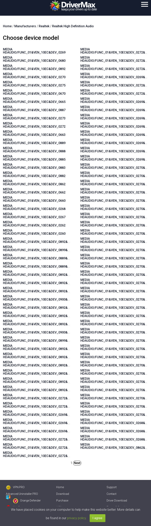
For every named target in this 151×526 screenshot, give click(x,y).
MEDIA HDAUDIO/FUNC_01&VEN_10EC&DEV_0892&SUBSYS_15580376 (49, 355)
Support (112, 487)
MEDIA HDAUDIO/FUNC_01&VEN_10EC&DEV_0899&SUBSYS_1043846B (49, 248)
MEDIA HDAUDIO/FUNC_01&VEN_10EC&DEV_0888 (34, 149)
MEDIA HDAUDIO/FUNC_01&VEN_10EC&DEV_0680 (34, 59)
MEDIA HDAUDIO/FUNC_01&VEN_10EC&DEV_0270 (34, 75)
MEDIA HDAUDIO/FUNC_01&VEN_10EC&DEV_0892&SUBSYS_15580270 (49, 322)
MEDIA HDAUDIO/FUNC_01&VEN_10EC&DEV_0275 (34, 83)
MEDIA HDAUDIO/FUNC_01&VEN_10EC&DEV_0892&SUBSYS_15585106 (49, 372)
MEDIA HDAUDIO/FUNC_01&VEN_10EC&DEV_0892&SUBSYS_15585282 (49, 273)
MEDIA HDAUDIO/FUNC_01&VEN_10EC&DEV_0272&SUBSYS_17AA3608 (49, 405)
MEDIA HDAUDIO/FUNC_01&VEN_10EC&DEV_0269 (34, 50)
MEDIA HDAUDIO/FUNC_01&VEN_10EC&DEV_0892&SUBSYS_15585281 (49, 281)
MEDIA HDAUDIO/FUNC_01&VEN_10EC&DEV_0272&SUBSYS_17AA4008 (49, 446)
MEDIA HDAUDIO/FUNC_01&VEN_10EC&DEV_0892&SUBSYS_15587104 (49, 388)
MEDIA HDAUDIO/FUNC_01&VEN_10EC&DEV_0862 (34, 182)
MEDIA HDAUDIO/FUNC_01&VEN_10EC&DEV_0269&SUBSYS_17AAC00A (50, 429)
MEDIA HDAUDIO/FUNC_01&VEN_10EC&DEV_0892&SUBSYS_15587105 (49, 380)
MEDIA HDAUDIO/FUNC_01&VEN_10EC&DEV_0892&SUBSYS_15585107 (49, 363)
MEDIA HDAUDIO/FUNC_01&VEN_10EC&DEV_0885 (34, 157)
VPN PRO (15, 487)
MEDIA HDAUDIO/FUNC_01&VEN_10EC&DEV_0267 (34, 215)
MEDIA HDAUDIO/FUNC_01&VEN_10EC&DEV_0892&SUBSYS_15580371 (49, 240)
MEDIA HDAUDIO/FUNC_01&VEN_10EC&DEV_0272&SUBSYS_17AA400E (49, 396)
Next (77, 463)
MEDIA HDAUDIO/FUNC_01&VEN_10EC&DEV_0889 (34, 141)
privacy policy (76, 518)
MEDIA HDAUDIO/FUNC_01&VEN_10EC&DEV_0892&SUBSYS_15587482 (49, 289)
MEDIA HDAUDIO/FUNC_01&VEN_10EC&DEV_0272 (34, 125)
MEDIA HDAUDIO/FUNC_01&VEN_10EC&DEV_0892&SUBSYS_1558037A (49, 306)
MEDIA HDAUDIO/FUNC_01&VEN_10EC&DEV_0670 (34, 92)
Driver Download (117, 500)
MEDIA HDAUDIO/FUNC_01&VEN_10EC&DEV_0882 (34, 174)
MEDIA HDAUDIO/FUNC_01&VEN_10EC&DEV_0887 (34, 108)
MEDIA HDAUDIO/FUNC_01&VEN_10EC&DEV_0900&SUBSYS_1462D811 (49, 330)
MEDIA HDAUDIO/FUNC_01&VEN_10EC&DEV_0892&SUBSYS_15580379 (49, 314)
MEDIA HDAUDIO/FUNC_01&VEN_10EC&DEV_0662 (34, 190)
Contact (111, 493)
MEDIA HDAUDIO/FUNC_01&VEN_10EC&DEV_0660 (34, 199)
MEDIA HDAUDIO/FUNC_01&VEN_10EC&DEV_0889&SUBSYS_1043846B (49, 256)
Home (60, 487)
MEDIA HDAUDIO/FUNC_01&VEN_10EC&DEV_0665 (34, 100)
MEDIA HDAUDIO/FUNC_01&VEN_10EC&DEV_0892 (34, 67)
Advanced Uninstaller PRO (22, 493)
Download (62, 493)
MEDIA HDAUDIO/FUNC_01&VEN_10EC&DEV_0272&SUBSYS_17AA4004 (49, 437)
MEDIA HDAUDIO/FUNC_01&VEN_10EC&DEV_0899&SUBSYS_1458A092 (49, 339)
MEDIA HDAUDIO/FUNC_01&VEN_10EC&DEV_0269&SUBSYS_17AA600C (49, 413)
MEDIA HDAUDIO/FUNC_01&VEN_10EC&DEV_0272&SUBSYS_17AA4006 (49, 454)
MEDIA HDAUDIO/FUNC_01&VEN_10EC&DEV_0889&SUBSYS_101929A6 (49, 265)
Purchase (62, 500)
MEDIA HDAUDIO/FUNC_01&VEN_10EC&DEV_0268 (34, 207)
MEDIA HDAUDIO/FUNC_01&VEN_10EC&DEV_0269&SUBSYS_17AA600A (49, 421)
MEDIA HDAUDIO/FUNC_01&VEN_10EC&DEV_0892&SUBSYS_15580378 (49, 347)
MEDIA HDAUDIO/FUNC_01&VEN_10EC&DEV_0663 (34, 133)
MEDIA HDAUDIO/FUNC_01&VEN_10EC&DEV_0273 (34, 116)
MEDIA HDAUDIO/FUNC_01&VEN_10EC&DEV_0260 (34, 232)
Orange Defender (27, 500)
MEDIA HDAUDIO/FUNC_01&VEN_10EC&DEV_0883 (34, 166)
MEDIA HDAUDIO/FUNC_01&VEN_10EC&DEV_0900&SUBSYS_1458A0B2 (49, 297)
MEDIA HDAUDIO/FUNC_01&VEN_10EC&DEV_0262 (34, 223)
